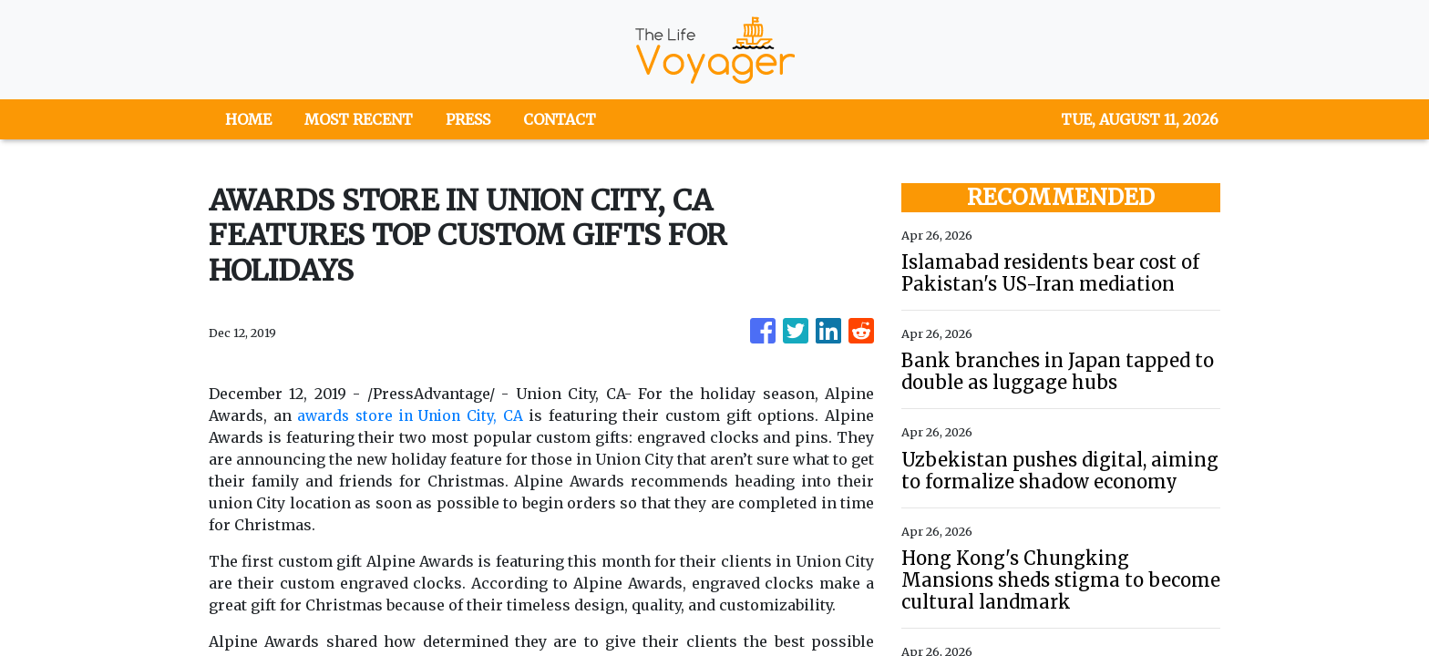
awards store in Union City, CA (412, 415)
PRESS (468, 119)
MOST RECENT (358, 119)
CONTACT (559, 119)
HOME (248, 119)
